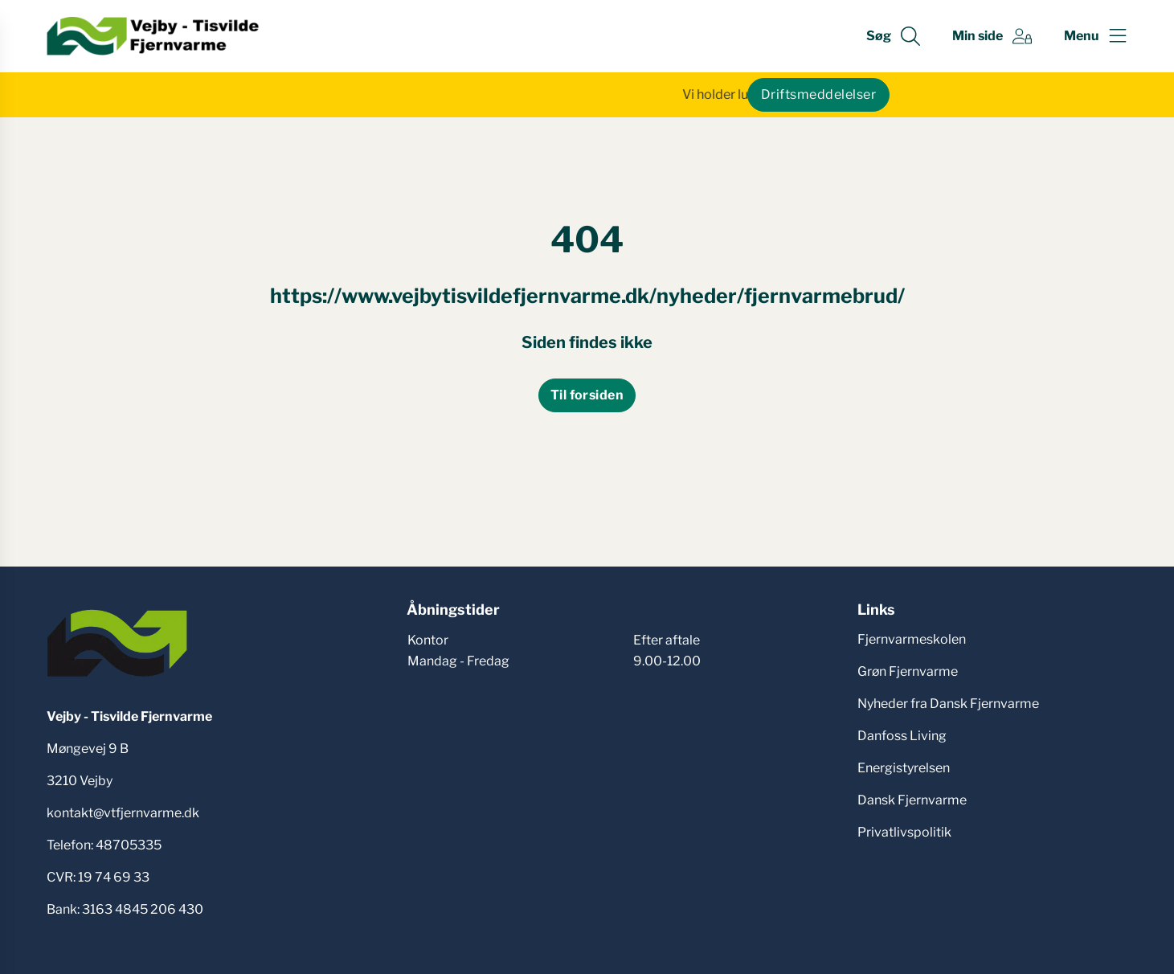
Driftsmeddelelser (818, 94)
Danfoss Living (902, 735)
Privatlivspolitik (904, 832)
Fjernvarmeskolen (911, 639)
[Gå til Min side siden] (992, 36)
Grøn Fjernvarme (907, 671)
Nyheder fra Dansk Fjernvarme (948, 703)
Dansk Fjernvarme (912, 800)
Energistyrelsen (903, 768)
